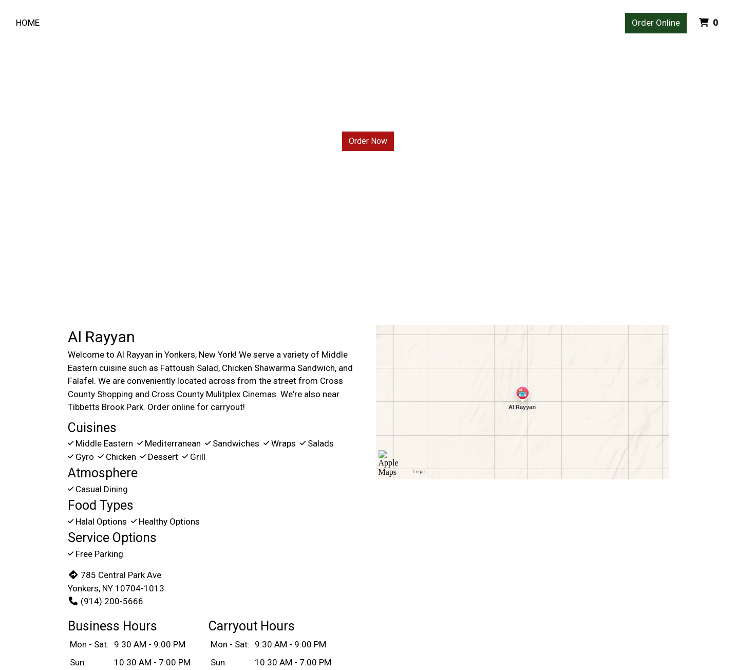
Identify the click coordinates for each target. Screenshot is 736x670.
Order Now (368, 141)
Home (28, 22)
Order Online (656, 22)
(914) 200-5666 (105, 601)
